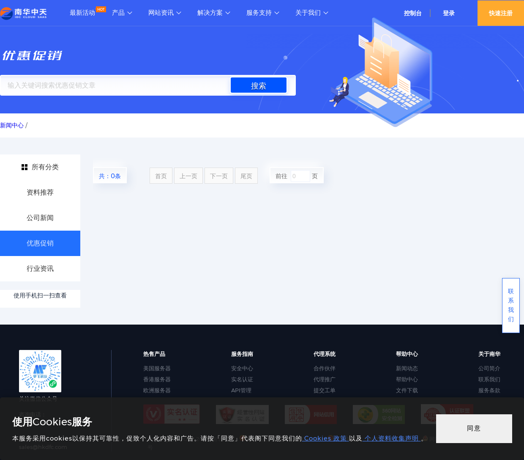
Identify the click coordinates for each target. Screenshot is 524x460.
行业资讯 (40, 268)
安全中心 (242, 368)
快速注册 (501, 13)
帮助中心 (407, 379)
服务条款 (489, 390)
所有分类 (45, 167)
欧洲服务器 (157, 390)
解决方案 (210, 13)
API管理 (241, 390)
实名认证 (242, 379)
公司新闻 (40, 218)
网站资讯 (161, 13)
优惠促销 (40, 243)
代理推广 (325, 379)
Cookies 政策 (325, 438)
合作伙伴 (325, 368)
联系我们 (489, 379)
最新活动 (82, 13)
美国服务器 (157, 368)
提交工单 (325, 390)
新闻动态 (407, 368)
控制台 (413, 13)
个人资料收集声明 (392, 438)
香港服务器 (157, 379)
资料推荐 (40, 192)
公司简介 (489, 368)
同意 (474, 428)
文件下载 (407, 390)
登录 (449, 13)
